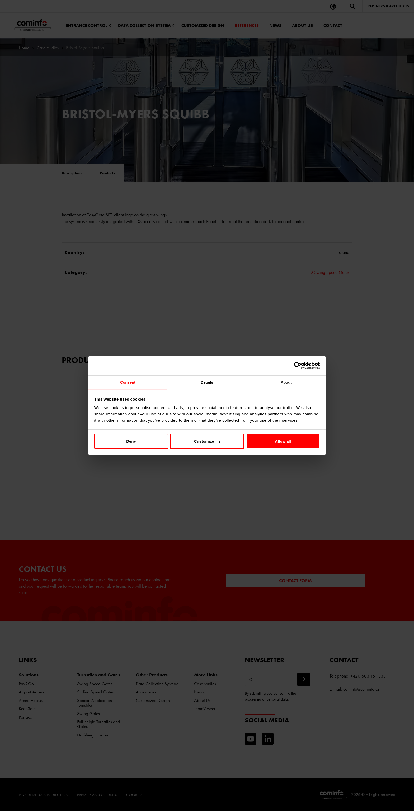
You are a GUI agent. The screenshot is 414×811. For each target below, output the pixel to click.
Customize (207, 441)
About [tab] (286, 382)
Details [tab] (207, 382)
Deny (131, 441)
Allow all (283, 441)
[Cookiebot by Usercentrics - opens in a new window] (297, 365)
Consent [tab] (128, 382)
